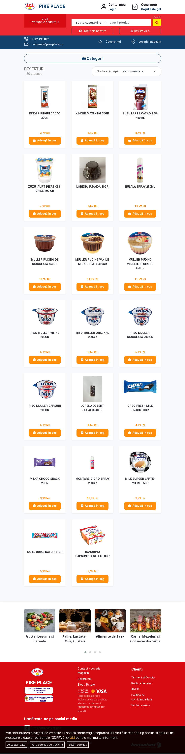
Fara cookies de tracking (47, 744)
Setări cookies (140, 706)
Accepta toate (16, 744)
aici (72, 737)
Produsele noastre (92, 31)
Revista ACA (140, 31)
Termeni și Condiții (143, 678)
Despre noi (113, 41)
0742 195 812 (40, 39)
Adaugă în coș (44, 140)
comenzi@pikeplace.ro (47, 44)
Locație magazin (150, 41)
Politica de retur (141, 684)
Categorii (93, 58)
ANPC (135, 690)
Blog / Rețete (86, 686)
